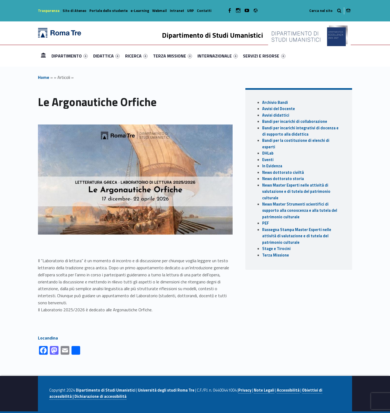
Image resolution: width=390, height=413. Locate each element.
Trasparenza (49, 10)
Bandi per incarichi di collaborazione (294, 121)
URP (190, 10)
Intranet (177, 10)
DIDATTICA (106, 56)
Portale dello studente (108, 10)
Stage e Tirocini (276, 249)
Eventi (268, 160)
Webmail (159, 10)
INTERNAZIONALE (217, 56)
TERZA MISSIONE (172, 56)
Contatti (204, 10)
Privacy (244, 390)
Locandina (48, 338)
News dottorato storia (283, 179)
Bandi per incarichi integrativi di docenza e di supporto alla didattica (300, 131)
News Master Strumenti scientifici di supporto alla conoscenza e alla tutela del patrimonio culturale (299, 210)
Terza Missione (275, 255)
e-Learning (140, 10)
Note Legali (264, 390)
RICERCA (136, 56)
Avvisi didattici (275, 115)
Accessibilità (288, 390)
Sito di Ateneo (74, 10)
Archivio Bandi (275, 102)
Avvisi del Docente (278, 109)
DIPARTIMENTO (69, 56)
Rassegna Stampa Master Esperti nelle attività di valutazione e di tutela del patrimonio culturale (296, 236)
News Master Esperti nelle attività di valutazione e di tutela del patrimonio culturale (296, 191)
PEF (265, 223)
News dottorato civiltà (283, 172)
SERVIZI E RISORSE (264, 56)
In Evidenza (272, 166)
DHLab (268, 153)
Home (43, 55)
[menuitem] (43, 56)
